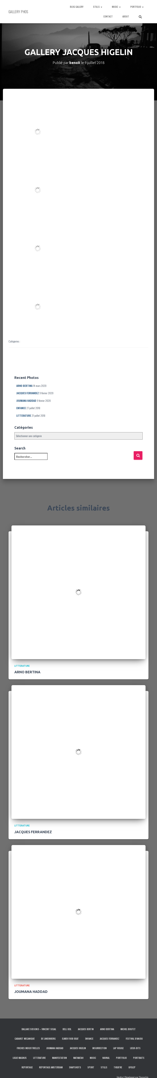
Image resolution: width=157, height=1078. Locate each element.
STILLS (97, 6)
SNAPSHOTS (75, 1067)
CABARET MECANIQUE (25, 1038)
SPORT (90, 1067)
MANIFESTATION (59, 1057)
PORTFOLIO (137, 6)
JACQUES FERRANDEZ (27, 393)
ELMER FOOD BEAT (70, 1038)
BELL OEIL (67, 1029)
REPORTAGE (27, 1067)
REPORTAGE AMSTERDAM (51, 1067)
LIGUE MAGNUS (20, 1057)
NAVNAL (106, 1057)
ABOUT (125, 16)
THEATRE (118, 1067)
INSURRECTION (99, 1048)
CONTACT (108, 16)
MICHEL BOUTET (128, 1029)
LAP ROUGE (118, 1048)
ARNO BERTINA (24, 386)
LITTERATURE (23, 415)
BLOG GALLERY (76, 6)
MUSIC (116, 6)
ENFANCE (21, 408)
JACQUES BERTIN (86, 1029)
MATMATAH (78, 1057)
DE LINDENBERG (48, 1038)
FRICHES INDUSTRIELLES (28, 1048)
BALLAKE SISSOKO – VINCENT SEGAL (39, 1029)
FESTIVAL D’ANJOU (134, 1038)
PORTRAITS (138, 1057)
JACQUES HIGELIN (78, 1048)
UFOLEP (131, 1067)
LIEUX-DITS (135, 1048)
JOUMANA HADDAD (26, 400)
